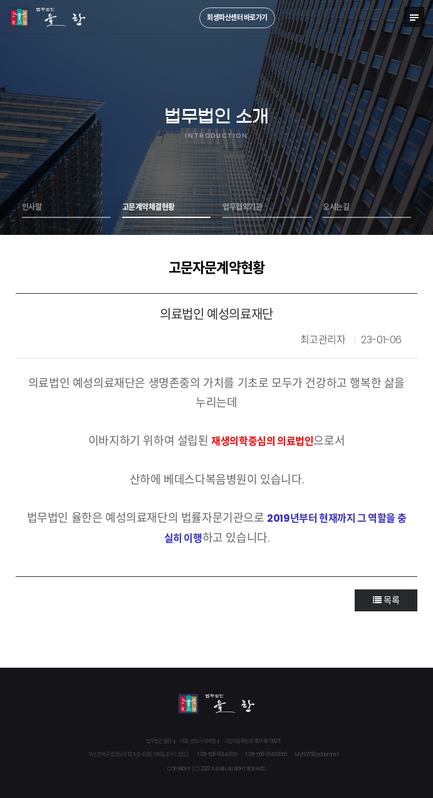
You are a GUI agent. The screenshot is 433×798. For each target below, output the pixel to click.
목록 (386, 600)
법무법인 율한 (47, 17)
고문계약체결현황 (148, 207)
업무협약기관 (242, 207)
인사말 (32, 207)
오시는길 (336, 207)
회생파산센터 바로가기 (237, 18)
